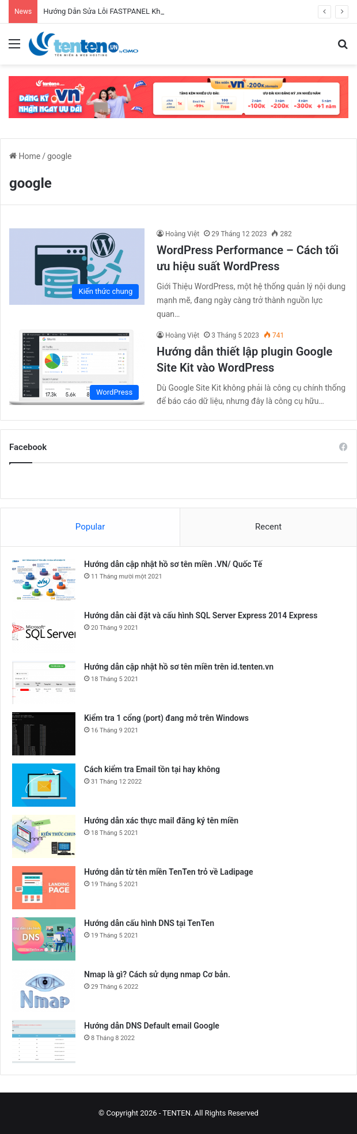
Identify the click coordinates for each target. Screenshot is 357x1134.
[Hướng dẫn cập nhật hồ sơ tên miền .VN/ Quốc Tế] (43, 580)
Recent (268, 526)
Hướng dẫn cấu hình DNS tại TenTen (149, 923)
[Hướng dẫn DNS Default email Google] (43, 1041)
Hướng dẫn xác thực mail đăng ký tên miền (161, 820)
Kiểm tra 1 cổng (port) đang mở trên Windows (166, 718)
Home (24, 156)
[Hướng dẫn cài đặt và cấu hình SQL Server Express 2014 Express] (43, 631)
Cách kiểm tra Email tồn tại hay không (152, 769)
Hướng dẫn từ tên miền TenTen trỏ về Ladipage (168, 871)
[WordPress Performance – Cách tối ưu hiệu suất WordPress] (77, 266)
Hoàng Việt (182, 234)
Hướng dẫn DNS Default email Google (151, 1025)
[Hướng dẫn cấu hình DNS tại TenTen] (43, 939)
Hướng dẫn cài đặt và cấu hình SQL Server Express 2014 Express (200, 615)
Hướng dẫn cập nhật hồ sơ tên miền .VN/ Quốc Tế (173, 564)
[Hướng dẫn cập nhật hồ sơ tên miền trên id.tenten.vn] (43, 682)
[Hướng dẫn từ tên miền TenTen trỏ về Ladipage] (43, 887)
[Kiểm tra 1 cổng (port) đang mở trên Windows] (43, 733)
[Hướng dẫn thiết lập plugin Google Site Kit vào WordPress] (77, 368)
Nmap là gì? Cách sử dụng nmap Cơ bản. (157, 974)
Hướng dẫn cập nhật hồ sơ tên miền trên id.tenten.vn (179, 666)
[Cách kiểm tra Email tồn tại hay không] (43, 785)
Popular (90, 526)
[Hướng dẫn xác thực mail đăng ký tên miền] (43, 836)
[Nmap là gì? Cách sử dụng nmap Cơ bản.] (43, 990)
